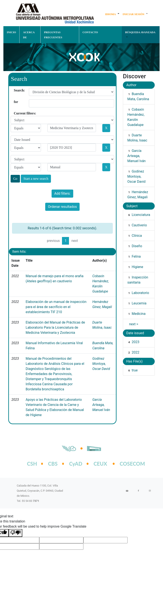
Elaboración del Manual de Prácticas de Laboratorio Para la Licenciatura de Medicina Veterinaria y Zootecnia (55, 327)
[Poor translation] (15, 533)
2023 (135, 342)
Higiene (137, 267)
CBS (53, 464)
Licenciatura (141, 215)
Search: (15, 90)
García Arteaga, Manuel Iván (101, 405)
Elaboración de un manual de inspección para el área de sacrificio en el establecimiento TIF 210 (56, 307)
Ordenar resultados (62, 207)
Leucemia (139, 303)
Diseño (137, 246)
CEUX (100, 464)
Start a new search (36, 178)
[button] (112, 14)
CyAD (75, 464)
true (135, 370)
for (15, 102)
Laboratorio (140, 293)
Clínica (137, 236)
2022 (135, 352)
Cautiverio (139, 225)
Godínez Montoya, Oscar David (101, 364)
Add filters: (62, 193)
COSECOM (128, 464)
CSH (32, 464)
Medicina (138, 314)
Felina (136, 256)
